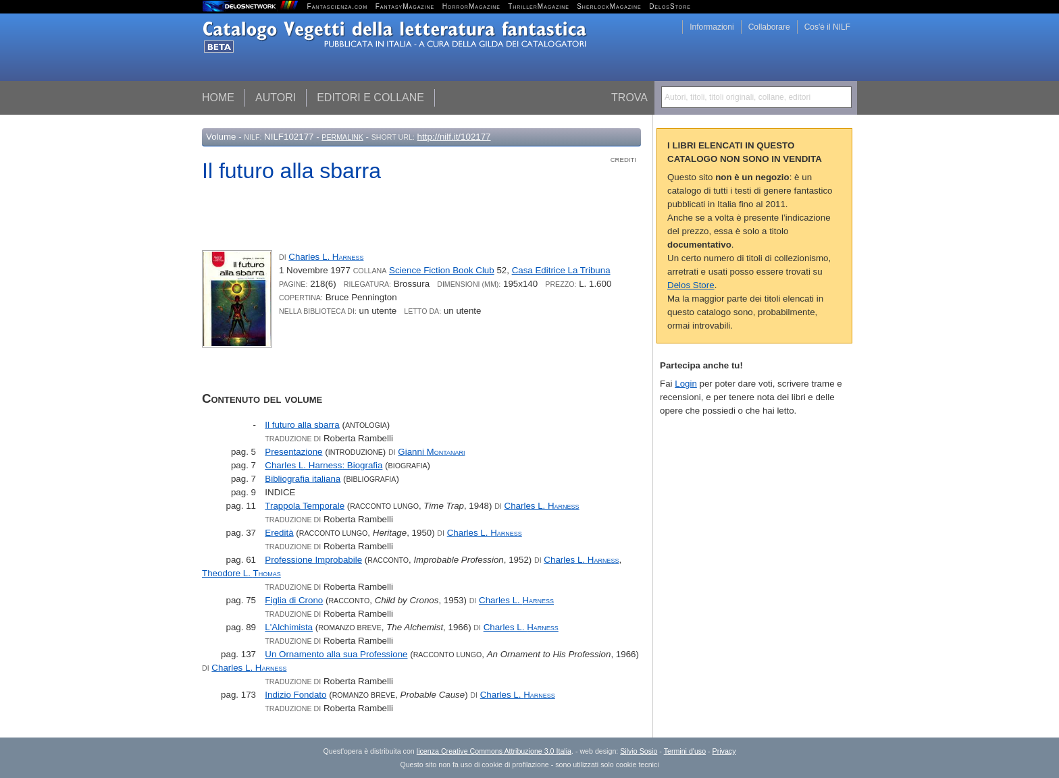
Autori (275, 97)
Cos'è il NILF (827, 27)
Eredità (279, 533)
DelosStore (670, 6)
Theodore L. (241, 573)
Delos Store (691, 285)
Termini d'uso (685, 751)
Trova (629, 97)
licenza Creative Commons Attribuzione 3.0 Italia (494, 751)
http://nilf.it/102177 (454, 137)
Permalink (342, 137)
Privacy (724, 751)
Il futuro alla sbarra (302, 425)
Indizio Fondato (295, 695)
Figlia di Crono (294, 600)
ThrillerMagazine (538, 6)
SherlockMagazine (609, 6)
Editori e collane (370, 97)
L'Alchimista (289, 627)
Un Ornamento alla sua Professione (336, 654)
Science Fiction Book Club (441, 270)
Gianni (431, 452)
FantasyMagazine (405, 6)
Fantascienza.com (337, 6)
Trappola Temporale (304, 506)
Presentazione (293, 452)
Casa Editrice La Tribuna (561, 270)
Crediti (623, 159)
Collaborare (769, 27)
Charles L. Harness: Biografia (323, 465)
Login (686, 384)
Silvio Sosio (638, 751)
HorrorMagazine (471, 6)
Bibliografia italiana (302, 479)
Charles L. (325, 257)
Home (218, 97)
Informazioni (711, 27)
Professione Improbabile (313, 560)
